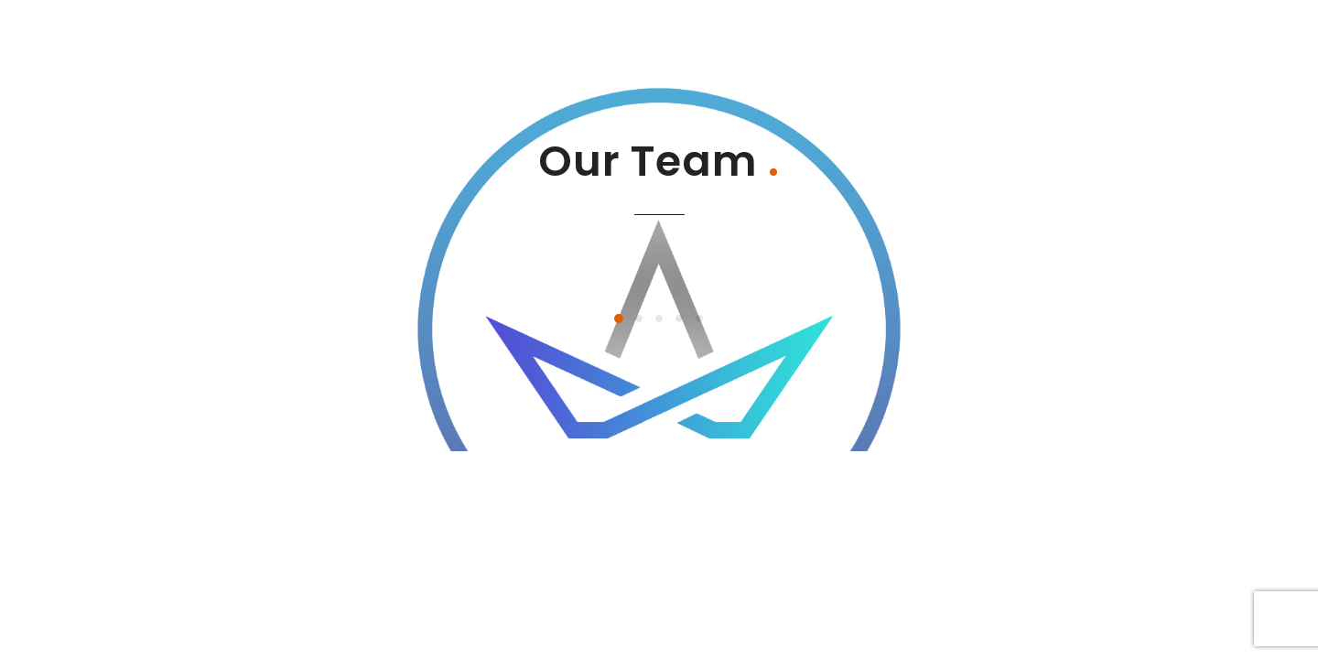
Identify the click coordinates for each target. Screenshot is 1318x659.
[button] (618, 318)
